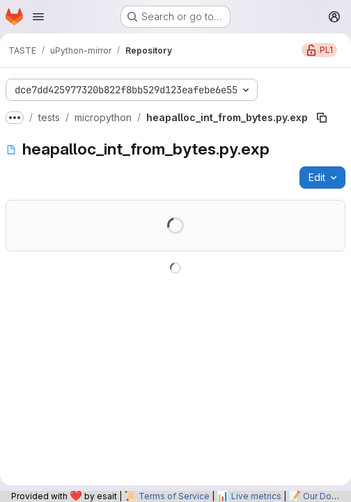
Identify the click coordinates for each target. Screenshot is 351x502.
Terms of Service (174, 496)
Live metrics (256, 496)
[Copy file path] (322, 118)
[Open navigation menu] (38, 17)
